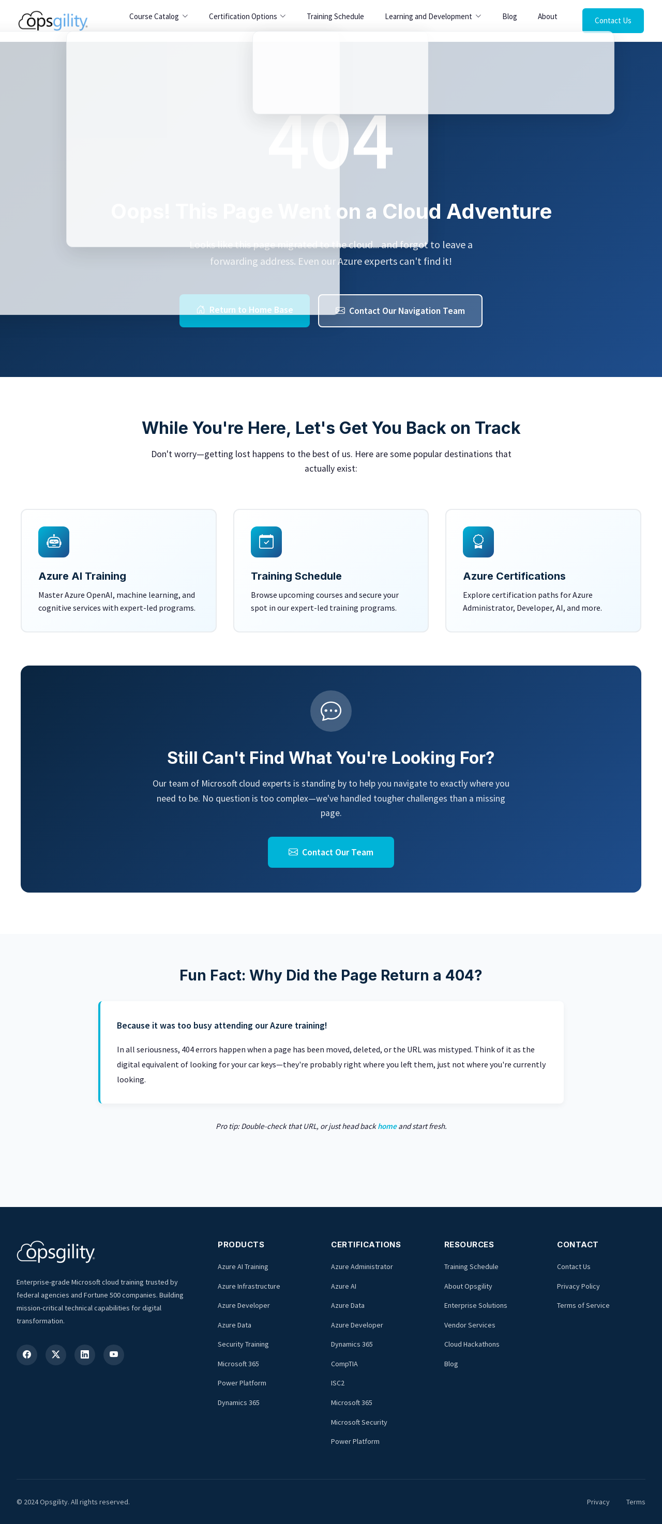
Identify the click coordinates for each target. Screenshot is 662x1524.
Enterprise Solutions (475, 1305)
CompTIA (344, 1363)
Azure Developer (244, 1305)
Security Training (243, 1344)
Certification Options (243, 16)
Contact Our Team (331, 852)
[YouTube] (113, 1355)
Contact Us (613, 20)
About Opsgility (468, 1286)
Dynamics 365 (239, 1402)
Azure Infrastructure (249, 1286)
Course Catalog (154, 16)
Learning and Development (428, 16)
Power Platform (242, 1382)
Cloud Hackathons (472, 1344)
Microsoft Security (359, 1422)
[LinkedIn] (84, 1355)
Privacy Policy (578, 1286)
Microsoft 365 (238, 1363)
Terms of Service (583, 1305)
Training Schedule (335, 16)
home (387, 1126)
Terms (635, 1501)
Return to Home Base (244, 309)
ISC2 (337, 1382)
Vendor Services (469, 1325)
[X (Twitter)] (56, 1355)
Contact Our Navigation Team (400, 310)
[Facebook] (27, 1355)
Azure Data (234, 1325)
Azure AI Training (243, 1266)
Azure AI (343, 1286)
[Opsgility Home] (53, 20)
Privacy (598, 1501)
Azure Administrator (362, 1266)
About (548, 16)
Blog (509, 16)
